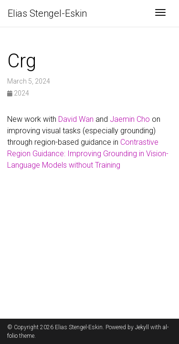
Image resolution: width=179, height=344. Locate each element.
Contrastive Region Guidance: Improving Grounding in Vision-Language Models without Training (87, 154)
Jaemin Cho (130, 119)
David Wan (76, 119)
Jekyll (142, 327)
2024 (18, 93)
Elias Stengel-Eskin (47, 13)
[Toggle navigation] (160, 13)
